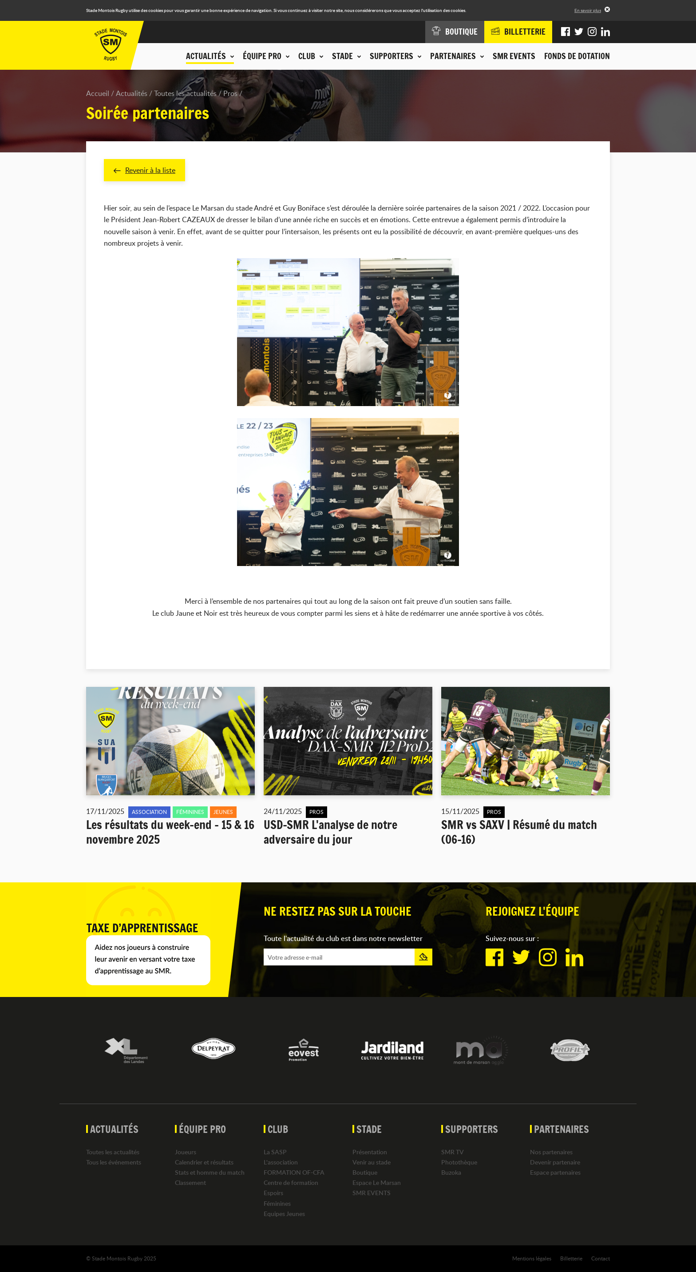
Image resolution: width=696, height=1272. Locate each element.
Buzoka (451, 1172)
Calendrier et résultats (204, 1162)
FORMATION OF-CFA (294, 1172)
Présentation (369, 1152)
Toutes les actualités (185, 93)
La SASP (275, 1152)
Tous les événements (113, 1162)
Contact (600, 1258)
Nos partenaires (551, 1152)
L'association (281, 1162)
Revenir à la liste (144, 170)
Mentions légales (531, 1258)
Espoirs (273, 1193)
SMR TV (452, 1152)
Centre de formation (291, 1183)
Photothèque (459, 1162)
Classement (190, 1183)
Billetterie (571, 1258)
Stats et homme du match (210, 1172)
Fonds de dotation (577, 56)
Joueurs (185, 1152)
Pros (230, 93)
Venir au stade (371, 1162)
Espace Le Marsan (376, 1183)
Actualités (131, 93)
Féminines (277, 1203)
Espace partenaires (555, 1172)
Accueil (97, 93)
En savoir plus (587, 10)
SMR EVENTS (514, 56)
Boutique (364, 1172)
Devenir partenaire (555, 1162)
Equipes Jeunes (284, 1213)
